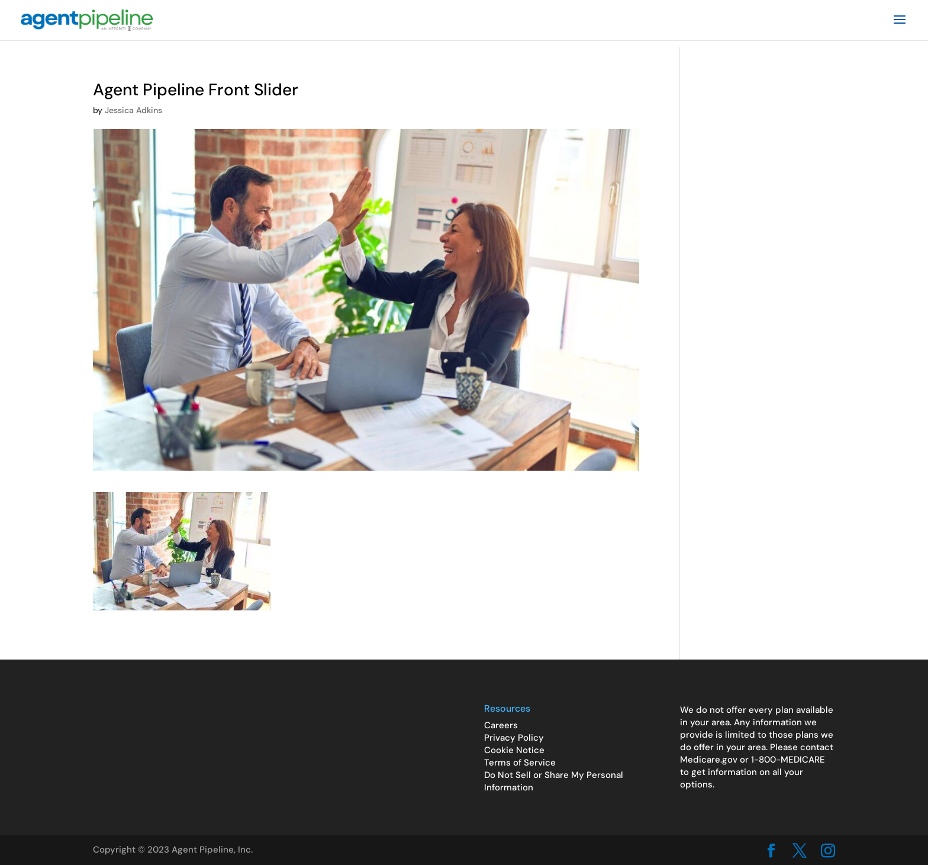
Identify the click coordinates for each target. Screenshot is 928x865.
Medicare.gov (708, 760)
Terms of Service (520, 762)
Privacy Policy (514, 738)
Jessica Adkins (133, 110)
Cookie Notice (514, 750)
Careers (501, 725)
